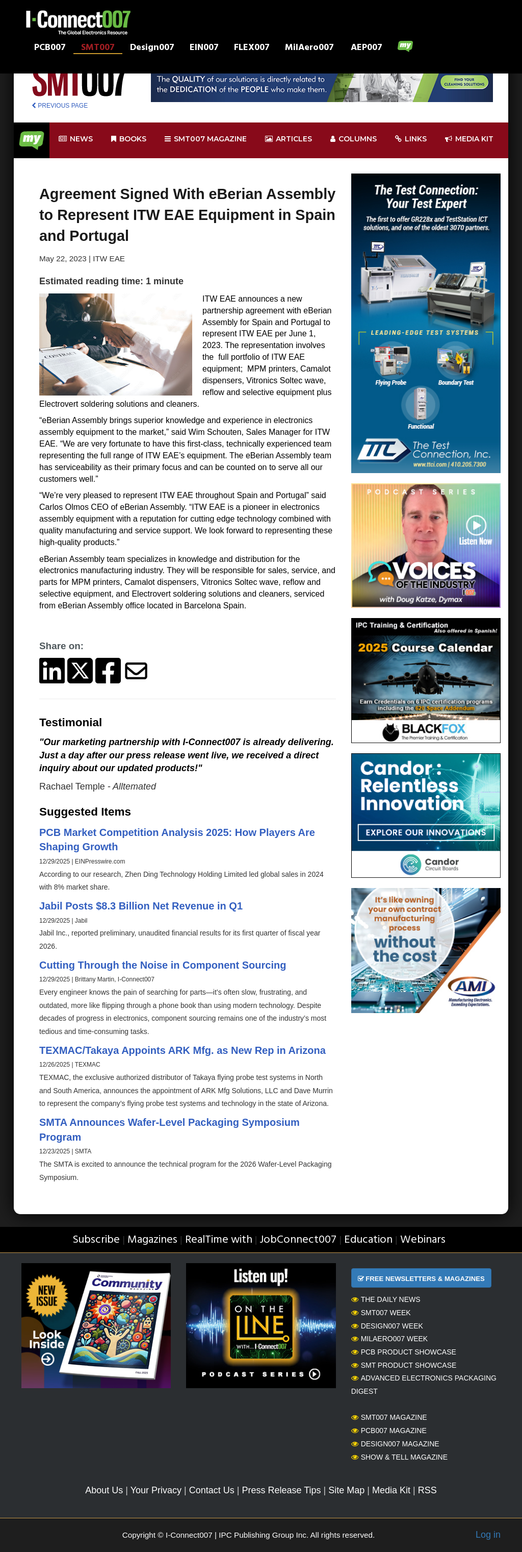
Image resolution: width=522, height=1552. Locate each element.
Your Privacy (155, 1490)
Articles (288, 139)
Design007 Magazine (395, 1444)
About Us (104, 1490)
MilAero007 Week (389, 1339)
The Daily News (386, 1299)
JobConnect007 (297, 1240)
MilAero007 (309, 48)
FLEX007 (252, 48)
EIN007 (204, 48)
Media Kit (391, 1490)
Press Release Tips (281, 1490)
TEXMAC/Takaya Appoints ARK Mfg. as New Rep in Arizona (182, 1050)
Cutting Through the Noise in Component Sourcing (162, 965)
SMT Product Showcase (404, 1365)
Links (411, 139)
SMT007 (98, 48)
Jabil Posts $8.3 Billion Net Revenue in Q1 (141, 906)
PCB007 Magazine (389, 1430)
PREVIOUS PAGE (60, 105)
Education (368, 1240)
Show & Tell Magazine (399, 1457)
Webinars (423, 1240)
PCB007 (50, 48)
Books (128, 139)
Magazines (152, 1240)
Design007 (152, 48)
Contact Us (211, 1490)
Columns (353, 139)
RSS (427, 1490)
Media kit (469, 139)
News (76, 139)
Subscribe (96, 1240)
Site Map (346, 1490)
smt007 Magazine (206, 139)
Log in (488, 1535)
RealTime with (218, 1240)
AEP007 (366, 48)
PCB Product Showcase (403, 1352)
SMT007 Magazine (389, 1417)
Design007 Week (387, 1326)
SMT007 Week (381, 1313)
